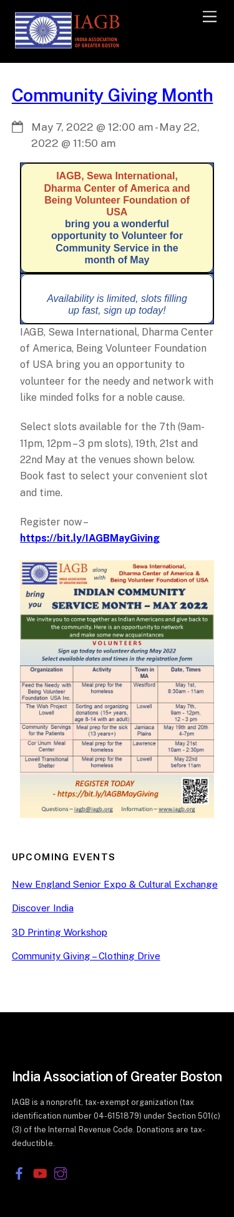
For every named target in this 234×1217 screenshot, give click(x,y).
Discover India (43, 908)
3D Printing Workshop (59, 932)
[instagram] (60, 1172)
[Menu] (209, 17)
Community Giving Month (112, 95)
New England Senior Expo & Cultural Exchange (115, 884)
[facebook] (19, 1172)
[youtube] (39, 1172)
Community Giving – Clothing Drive (86, 956)
